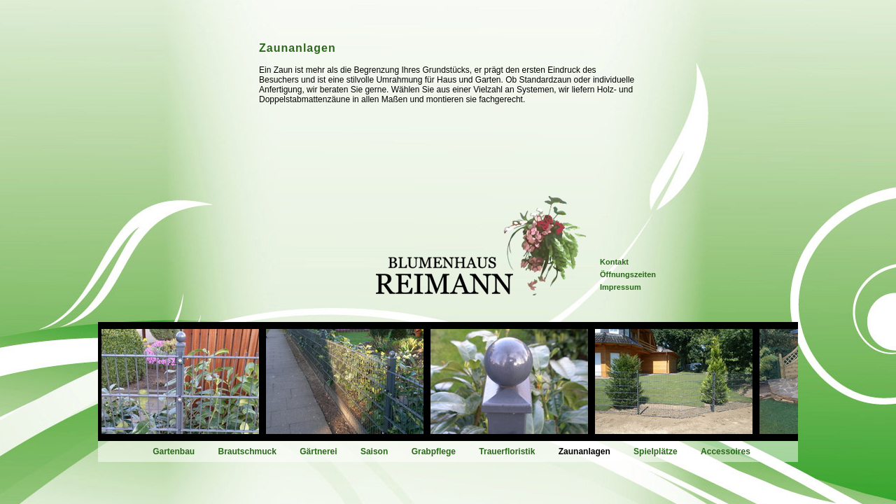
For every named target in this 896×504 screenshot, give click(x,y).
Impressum (620, 287)
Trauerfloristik (507, 451)
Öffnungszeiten (628, 274)
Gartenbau (174, 451)
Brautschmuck (247, 451)
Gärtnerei (318, 451)
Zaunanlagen (584, 451)
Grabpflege (434, 451)
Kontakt (614, 262)
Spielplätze (656, 451)
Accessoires (725, 451)
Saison (374, 451)
